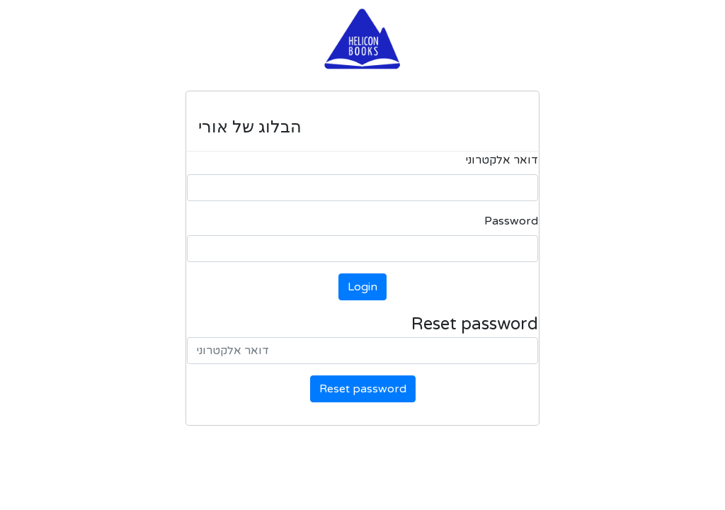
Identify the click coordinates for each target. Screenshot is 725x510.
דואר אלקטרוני (501, 160)
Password (511, 221)
